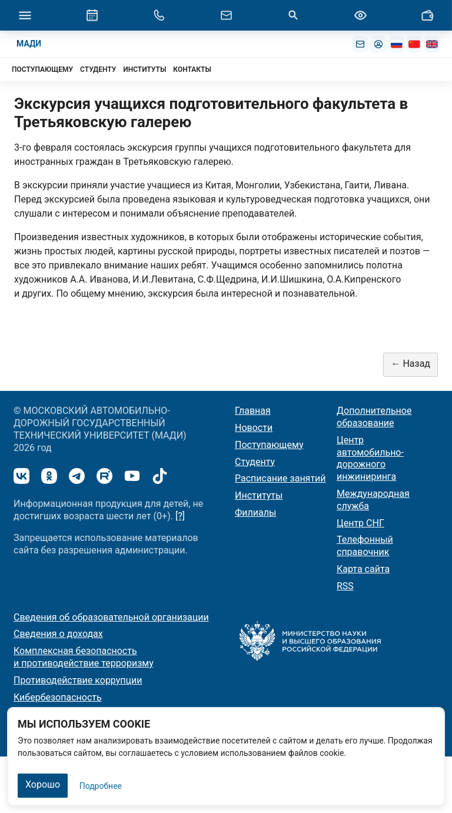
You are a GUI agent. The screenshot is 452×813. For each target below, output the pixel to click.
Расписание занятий (280, 478)
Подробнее (100, 786)
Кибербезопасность (58, 697)
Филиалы (255, 512)
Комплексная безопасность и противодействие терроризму (84, 657)
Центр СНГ (360, 523)
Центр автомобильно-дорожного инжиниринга (370, 458)
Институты (258, 495)
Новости (253, 427)
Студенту (255, 461)
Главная (253, 410)
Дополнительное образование (374, 417)
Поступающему (269, 444)
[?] (180, 516)
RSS (345, 586)
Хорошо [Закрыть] (42, 784)
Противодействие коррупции (78, 680)
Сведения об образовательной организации (111, 617)
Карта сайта (363, 569)
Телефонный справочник (365, 546)
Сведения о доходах (58, 633)
